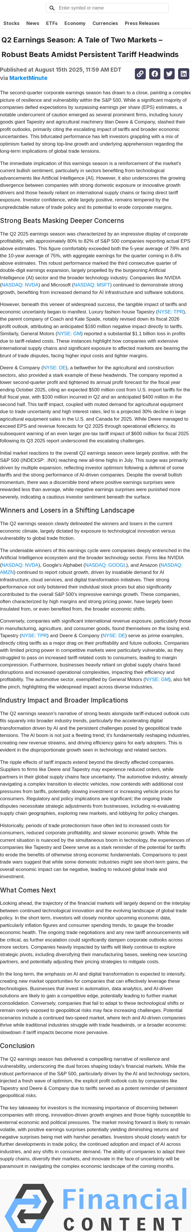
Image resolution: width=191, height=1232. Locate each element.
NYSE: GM (69, 333)
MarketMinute (28, 77)
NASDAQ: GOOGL (105, 565)
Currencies (105, 23)
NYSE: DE (54, 367)
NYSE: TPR (170, 312)
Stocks (11, 23)
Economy (75, 23)
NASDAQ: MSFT (92, 285)
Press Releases (142, 23)
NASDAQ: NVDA (20, 285)
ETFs (52, 23)
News (32, 23)
